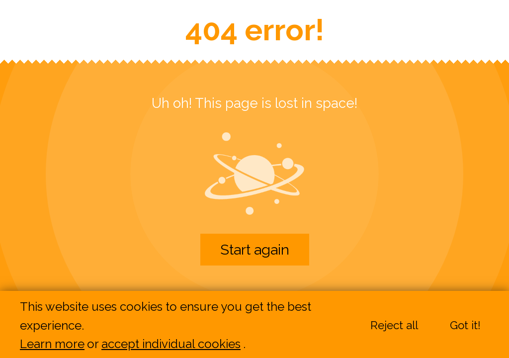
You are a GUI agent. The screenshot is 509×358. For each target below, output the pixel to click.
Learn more (52, 344)
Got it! (465, 325)
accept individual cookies (171, 344)
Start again (254, 249)
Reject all (394, 325)
